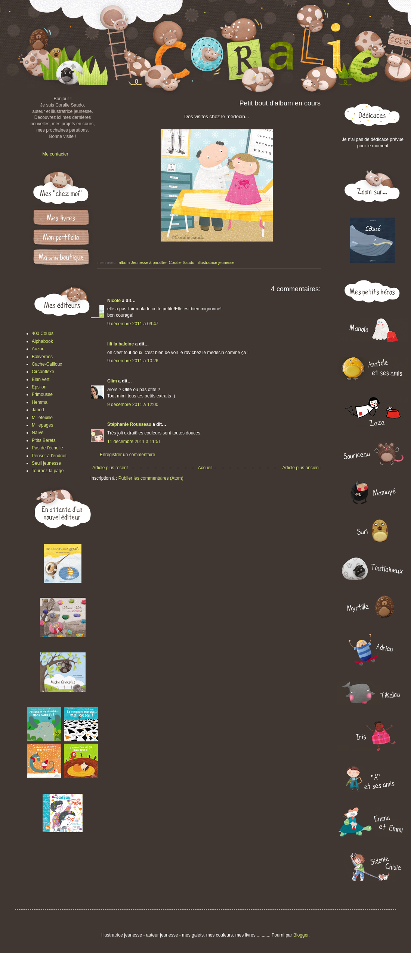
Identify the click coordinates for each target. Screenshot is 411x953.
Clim (112, 381)
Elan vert (40, 379)
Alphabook (42, 341)
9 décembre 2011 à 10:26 (132, 360)
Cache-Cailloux (47, 364)
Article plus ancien (300, 467)
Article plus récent (110, 467)
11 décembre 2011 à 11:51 (134, 441)
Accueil (205, 467)
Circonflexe (43, 371)
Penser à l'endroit (49, 455)
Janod (38, 409)
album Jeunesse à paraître (143, 262)
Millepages (42, 425)
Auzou (38, 348)
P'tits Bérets (44, 440)
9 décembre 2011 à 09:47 (132, 323)
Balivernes (42, 356)
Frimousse (42, 394)
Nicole (114, 300)
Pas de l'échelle (47, 448)
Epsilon (39, 387)
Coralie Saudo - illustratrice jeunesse (202, 262)
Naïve (37, 432)
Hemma (39, 402)
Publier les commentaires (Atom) (150, 478)
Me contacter (55, 154)
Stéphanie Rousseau (129, 424)
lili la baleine (120, 344)
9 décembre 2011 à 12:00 (132, 404)
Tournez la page (48, 470)
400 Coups (42, 333)
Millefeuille (42, 417)
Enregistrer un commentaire (127, 454)
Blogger (301, 935)
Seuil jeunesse (46, 463)
